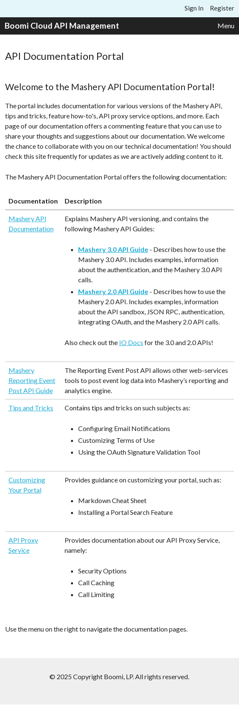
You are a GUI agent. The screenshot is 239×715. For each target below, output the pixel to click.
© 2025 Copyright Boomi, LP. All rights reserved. (119, 676)
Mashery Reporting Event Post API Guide (31, 380)
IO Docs (131, 342)
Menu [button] (225, 25)
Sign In (194, 8)
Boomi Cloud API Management (62, 25)
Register (222, 8)
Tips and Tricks (30, 408)
